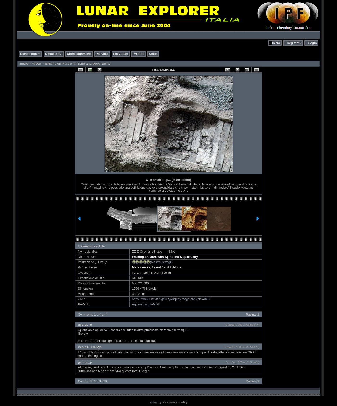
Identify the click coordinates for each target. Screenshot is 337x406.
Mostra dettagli (161, 262)
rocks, (146, 267)
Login (312, 43)
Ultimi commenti (79, 54)
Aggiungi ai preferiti (145, 304)
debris (176, 267)
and (166, 267)
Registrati (294, 43)
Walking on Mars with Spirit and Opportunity (77, 63)
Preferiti (138, 54)
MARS (36, 63)
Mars (135, 267)
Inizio (276, 43)
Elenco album (30, 54)
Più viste (102, 54)
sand (157, 267)
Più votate (120, 54)
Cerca (153, 54)
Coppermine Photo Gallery (174, 402)
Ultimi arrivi (53, 54)
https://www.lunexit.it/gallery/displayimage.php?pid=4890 (171, 299)
